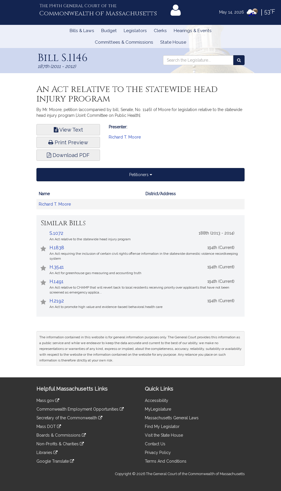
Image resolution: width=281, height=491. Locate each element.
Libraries (47, 452)
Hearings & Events (193, 30)
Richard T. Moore (125, 137)
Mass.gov (47, 400)
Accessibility (156, 400)
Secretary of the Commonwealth (69, 418)
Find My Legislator (162, 426)
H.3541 (56, 267)
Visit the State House (164, 435)
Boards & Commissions (61, 435)
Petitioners (140, 174)
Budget (109, 30)
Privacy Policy (158, 452)
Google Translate (55, 461)
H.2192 (56, 301)
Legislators (135, 30)
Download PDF (68, 155)
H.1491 (56, 281)
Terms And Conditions (165, 461)
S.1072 (56, 233)
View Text (68, 130)
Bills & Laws (82, 30)
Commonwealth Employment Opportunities (80, 409)
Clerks (160, 30)
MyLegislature (158, 409)
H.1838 (56, 247)
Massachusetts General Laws (172, 418)
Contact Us (155, 444)
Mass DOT (48, 426)
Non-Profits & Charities (60, 444)
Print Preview (68, 142)
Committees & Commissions (124, 42)
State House (173, 42)
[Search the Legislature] (239, 60)
